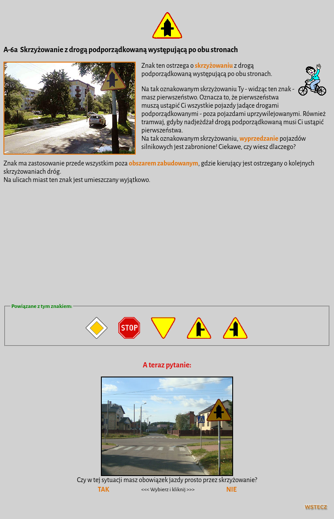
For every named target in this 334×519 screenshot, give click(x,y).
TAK (103, 489)
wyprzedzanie (259, 138)
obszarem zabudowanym (163, 163)
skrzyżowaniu (214, 65)
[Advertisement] (167, 242)
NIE (231, 489)
